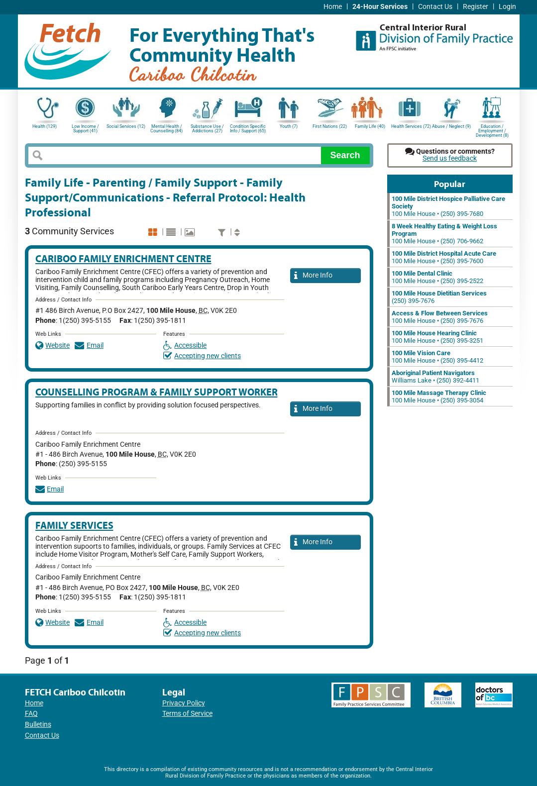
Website (52, 345)
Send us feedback (450, 158)
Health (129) (44, 126)
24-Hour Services (380, 6)
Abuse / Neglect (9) (451, 126)
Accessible (185, 345)
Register (475, 6)
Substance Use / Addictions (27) (207, 128)
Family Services (74, 525)
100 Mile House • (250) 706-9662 (444, 233)
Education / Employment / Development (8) (492, 130)
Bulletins (38, 724)
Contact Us (435, 6)
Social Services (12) (126, 126)
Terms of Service (187, 713)
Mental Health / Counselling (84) (166, 128)
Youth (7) (289, 126)
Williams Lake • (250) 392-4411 (435, 376)
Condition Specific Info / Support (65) (248, 128)
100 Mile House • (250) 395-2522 (437, 277)
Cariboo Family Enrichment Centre (123, 258)
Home (332, 6)
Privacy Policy (183, 703)
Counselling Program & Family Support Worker (156, 392)
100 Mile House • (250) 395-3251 (437, 336)
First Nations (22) (330, 126)
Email (89, 345)
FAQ (31, 713)
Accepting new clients (202, 356)
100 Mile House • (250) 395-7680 (448, 206)
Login (507, 6)
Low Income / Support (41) (85, 128)
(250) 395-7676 (439, 297)
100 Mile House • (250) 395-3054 (439, 396)
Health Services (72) (411, 126)
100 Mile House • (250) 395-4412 (437, 356)
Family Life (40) (370, 126)
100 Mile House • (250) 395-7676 (440, 316)
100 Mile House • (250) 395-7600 (444, 257)
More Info (313, 276)
